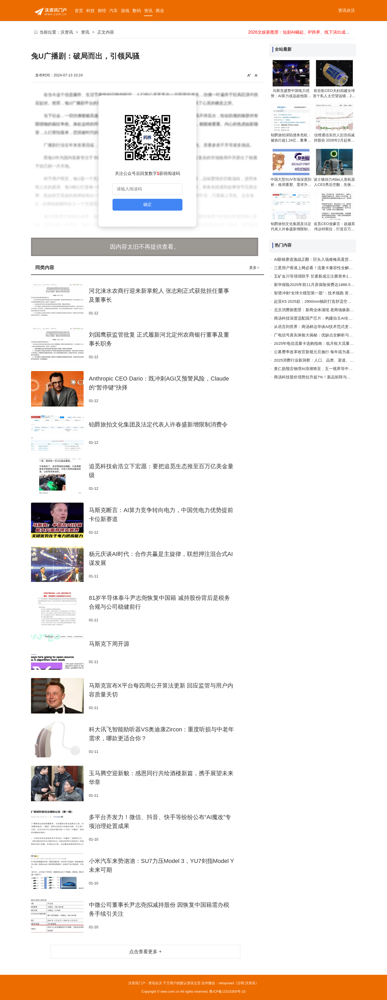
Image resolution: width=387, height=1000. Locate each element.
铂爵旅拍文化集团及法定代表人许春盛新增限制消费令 (158, 424)
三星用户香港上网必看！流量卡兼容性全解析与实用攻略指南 (327, 267)
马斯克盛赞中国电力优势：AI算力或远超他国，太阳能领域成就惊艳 (291, 95)
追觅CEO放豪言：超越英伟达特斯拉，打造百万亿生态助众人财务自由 (334, 229)
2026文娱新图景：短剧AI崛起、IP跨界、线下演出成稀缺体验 (305, 32)
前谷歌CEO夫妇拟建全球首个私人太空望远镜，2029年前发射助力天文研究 (334, 95)
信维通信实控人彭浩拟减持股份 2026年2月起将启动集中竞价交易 (334, 140)
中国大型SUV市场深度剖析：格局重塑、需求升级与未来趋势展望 (291, 184)
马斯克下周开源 (109, 643)
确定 (147, 204)
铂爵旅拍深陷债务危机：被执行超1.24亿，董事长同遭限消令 (291, 140)
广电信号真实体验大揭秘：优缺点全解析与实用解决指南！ (325, 335)
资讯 (85, 32)
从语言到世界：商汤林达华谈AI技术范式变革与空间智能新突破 (329, 326)
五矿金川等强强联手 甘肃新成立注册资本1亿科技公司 (321, 276)
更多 (254, 267)
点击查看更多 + (145, 951)
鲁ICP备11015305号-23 (227, 991)
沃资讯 (66, 32)
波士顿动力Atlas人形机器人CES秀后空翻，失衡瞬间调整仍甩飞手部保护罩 (334, 184)
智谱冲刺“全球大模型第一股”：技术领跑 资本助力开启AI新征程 (329, 293)
